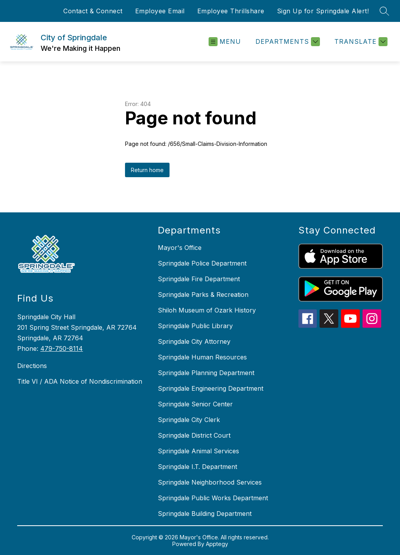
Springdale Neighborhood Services (210, 482)
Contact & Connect (93, 11)
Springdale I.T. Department (197, 467)
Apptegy (217, 544)
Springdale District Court (194, 435)
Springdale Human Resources (202, 357)
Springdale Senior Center (195, 404)
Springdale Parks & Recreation (203, 294)
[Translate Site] (360, 42)
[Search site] (384, 11)
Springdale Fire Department (199, 279)
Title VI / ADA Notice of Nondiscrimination (79, 381)
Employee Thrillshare (230, 11)
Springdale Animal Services (198, 451)
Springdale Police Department (202, 263)
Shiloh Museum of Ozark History (207, 310)
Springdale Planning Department (206, 373)
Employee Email (160, 11)
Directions (32, 366)
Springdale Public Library (195, 326)
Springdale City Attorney (194, 341)
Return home (147, 170)
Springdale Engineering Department (210, 388)
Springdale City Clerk (189, 420)
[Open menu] (225, 42)
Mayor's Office (180, 247)
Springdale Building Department (205, 513)
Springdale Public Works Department (213, 498)
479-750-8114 (61, 348)
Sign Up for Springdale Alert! (323, 11)
